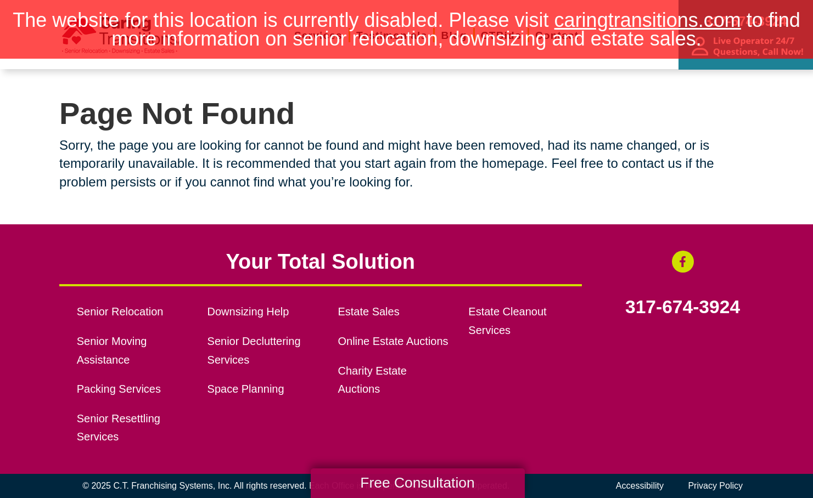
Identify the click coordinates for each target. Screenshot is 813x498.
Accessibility (640, 485)
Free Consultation (417, 482)
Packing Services (119, 389)
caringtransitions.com (647, 20)
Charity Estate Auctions (372, 380)
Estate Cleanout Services (507, 320)
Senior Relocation (120, 311)
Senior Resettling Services (118, 427)
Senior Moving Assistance (112, 350)
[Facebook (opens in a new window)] (683, 262)
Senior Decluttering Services (254, 350)
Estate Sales (368, 311)
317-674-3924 (682, 307)
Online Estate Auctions (393, 341)
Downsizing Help (248, 311)
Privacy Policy (715, 485)
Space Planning (246, 389)
